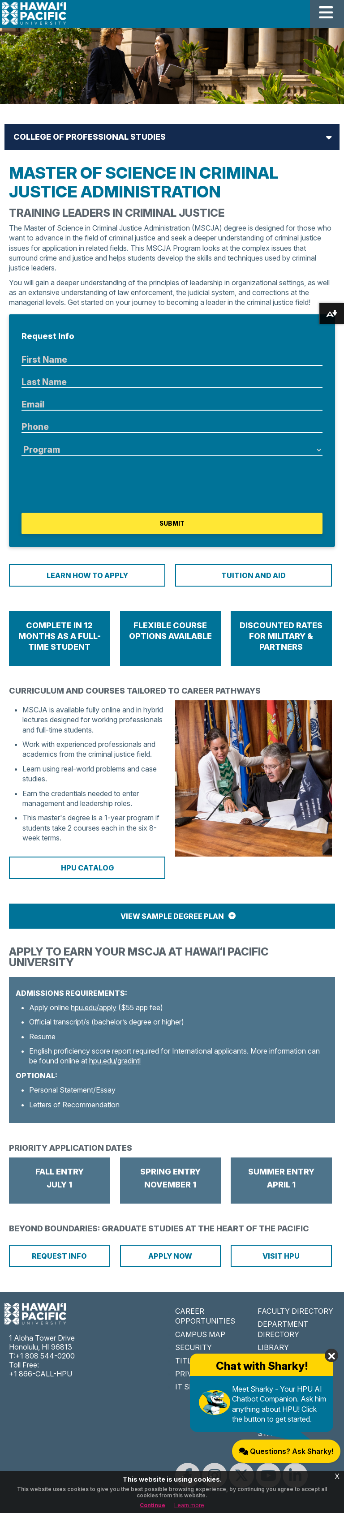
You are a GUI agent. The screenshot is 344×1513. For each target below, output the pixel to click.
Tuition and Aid (253, 575)
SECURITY (193, 1347)
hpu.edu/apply (93, 1007)
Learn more (189, 1505)
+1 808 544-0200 (45, 1355)
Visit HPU (281, 1256)
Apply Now (170, 1256)
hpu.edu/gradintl (115, 1060)
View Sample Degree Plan (172, 916)
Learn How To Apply (87, 575)
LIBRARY (273, 1347)
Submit (172, 523)
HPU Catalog (87, 867)
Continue (152, 1505)
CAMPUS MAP (200, 1334)
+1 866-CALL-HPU (40, 1373)
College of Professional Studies (89, 136)
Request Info (59, 1256)
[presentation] (90, 484)
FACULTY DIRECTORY (295, 1311)
